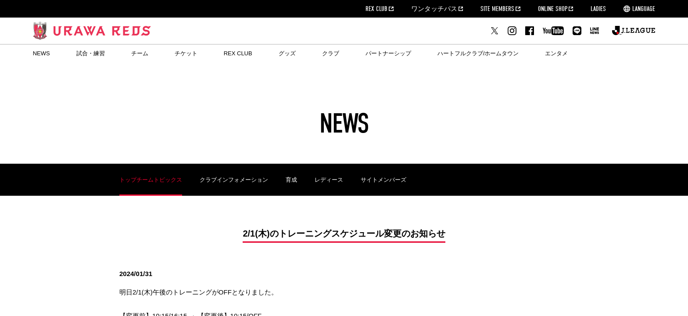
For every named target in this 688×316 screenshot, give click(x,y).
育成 (291, 179)
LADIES (598, 9)
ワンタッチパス (434, 9)
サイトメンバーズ (383, 179)
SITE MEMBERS (497, 9)
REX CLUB (376, 9)
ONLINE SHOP (552, 9)
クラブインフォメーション (234, 179)
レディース (329, 179)
